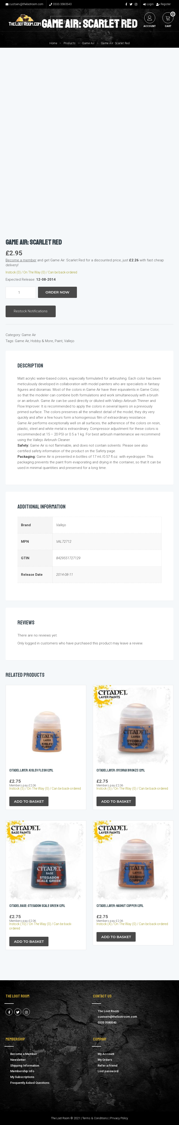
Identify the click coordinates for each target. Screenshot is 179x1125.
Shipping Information (24, 1065)
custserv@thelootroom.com (24, 4)
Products (70, 43)
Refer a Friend (107, 1065)
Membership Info (22, 1071)
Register (163, 4)
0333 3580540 (60, 4)
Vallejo (69, 341)
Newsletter (18, 1059)
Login (148, 4)
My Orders (105, 1059)
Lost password (108, 1071)
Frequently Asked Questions (29, 1083)
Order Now (57, 292)
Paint (58, 341)
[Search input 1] (75, 21)
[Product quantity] (21, 293)
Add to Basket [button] (29, 801)
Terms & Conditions (95, 1118)
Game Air (88, 43)
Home (53, 43)
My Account (106, 1054)
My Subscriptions (22, 1077)
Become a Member (23, 1054)
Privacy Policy (119, 1118)
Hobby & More (42, 341)
